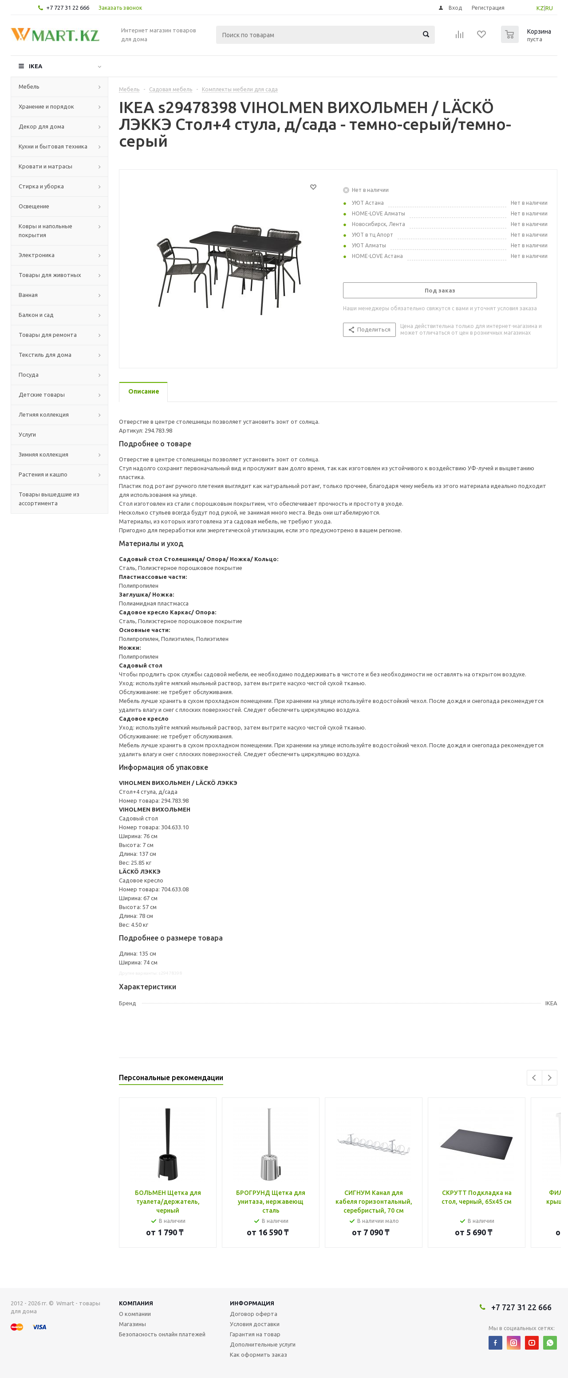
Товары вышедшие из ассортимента (49, 498)
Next (549, 1077)
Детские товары (42, 394)
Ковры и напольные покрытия (45, 230)
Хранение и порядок (46, 106)
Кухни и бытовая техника (53, 146)
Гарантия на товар (255, 1334)
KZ (540, 8)
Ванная (28, 295)
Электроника (37, 255)
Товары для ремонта (48, 335)
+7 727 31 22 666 (67, 7)
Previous (534, 1077)
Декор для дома (41, 126)
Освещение (34, 206)
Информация (252, 1303)
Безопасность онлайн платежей (162, 1334)
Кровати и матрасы (45, 166)
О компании (135, 1314)
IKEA (35, 66)
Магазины (132, 1324)
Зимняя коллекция (43, 454)
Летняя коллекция (44, 414)
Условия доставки (255, 1324)
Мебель (29, 86)
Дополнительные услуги (263, 1344)
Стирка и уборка (41, 186)
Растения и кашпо (43, 474)
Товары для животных (50, 275)
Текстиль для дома (45, 354)
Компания (136, 1303)
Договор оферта (253, 1314)
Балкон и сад (36, 315)
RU (549, 8)
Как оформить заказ (258, 1354)
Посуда (29, 374)
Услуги (27, 434)
